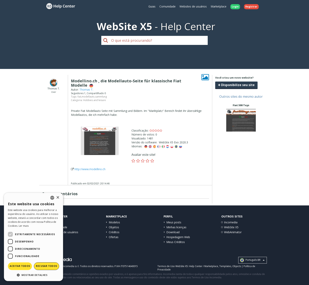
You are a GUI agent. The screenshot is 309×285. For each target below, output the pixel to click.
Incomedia (230, 222)
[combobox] (52, 198)
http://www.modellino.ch (89, 169)
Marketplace (218, 6)
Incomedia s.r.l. (70, 266)
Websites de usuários (193, 6)
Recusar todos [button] (46, 266)
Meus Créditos (175, 242)
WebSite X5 (231, 227)
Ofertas (113, 237)
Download (173, 232)
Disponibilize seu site (236, 85)
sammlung (101, 96)
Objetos (114, 227)
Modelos (114, 222)
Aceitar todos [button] (20, 266)
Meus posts (173, 222)
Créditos (114, 232)
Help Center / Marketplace (203, 266)
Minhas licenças (176, 227)
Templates (225, 266)
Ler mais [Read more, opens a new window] (24, 225)
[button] (33, 275)
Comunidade (167, 6)
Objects (236, 266)
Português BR (252, 260)
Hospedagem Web (178, 237)
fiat (79, 96)
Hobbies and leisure (94, 100)
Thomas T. (86, 89)
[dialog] (33, 237)
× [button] (57, 197)
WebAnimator (233, 232)
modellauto (88, 96)
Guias (151, 6)
